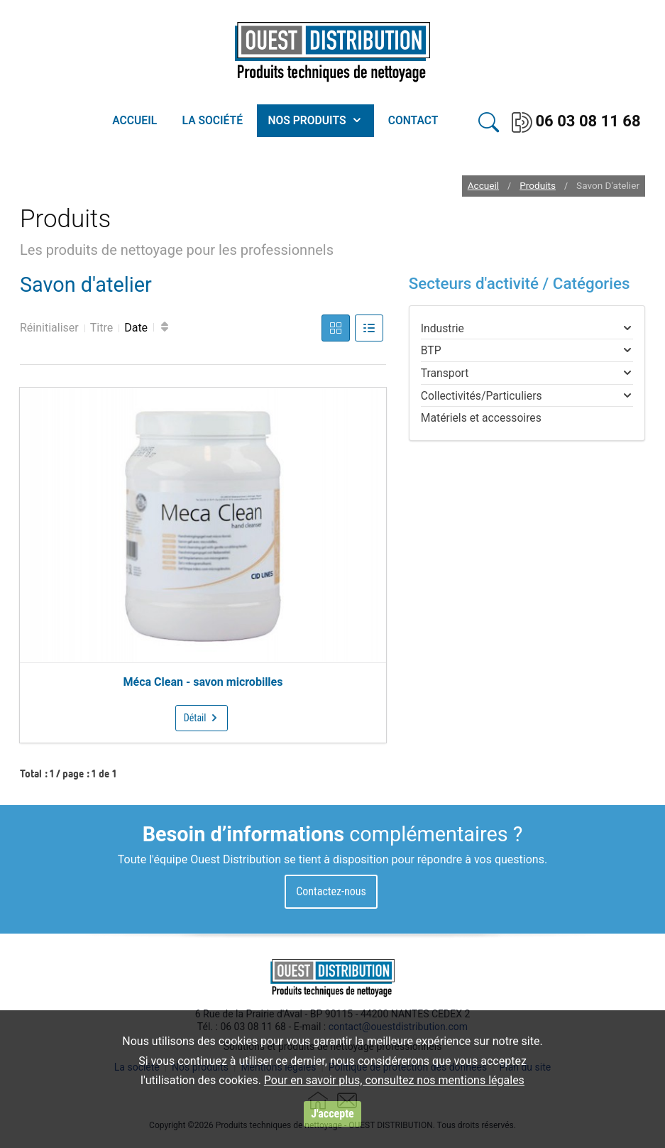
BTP (431, 350)
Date (136, 327)
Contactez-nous (331, 891)
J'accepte (332, 1113)
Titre (101, 327)
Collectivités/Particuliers (481, 396)
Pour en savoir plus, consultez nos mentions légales (394, 1080)
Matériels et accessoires (481, 418)
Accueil (483, 186)
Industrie (442, 328)
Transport (445, 373)
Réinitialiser (49, 327)
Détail (202, 717)
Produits (538, 186)
